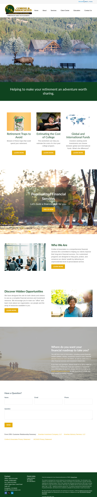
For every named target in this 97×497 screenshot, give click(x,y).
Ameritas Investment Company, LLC (50, 434)
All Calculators (31, 481)
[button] (36, 10)
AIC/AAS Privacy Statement (43, 439)
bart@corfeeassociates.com (60, 371)
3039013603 (12, 480)
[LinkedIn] (12, 493)
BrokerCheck (74, 477)
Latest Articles (31, 478)
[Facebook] (6, 493)
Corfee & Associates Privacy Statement (17, 439)
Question (7, 409)
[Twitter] (9, 493)
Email (36, 397)
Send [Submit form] (8, 425)
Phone (66, 397)
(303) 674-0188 (13, 478)
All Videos (30, 480)
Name (7, 397)
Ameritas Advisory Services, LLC (74, 434)
